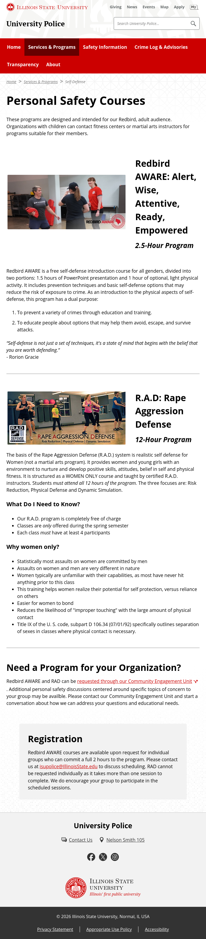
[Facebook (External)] (91, 857)
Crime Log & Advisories (160, 47)
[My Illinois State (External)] (194, 7)
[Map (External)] (164, 7)
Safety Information (105, 47)
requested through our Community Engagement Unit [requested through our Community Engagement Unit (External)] (134, 681)
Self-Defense (75, 81)
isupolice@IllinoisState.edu (69, 766)
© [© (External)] (58, 916)
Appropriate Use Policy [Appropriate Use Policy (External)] (109, 929)
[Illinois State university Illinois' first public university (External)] (103, 887)
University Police (35, 23)
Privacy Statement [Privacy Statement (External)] (55, 929)
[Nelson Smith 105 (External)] (122, 839)
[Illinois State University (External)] (47, 7)
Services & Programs (51, 47)
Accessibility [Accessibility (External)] (157, 929)
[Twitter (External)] (103, 857)
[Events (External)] (149, 7)
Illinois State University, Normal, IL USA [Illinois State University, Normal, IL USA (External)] (111, 916)
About (53, 64)
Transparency (23, 64)
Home (14, 47)
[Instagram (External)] (115, 857)
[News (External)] (132, 7)
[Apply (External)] (179, 7)
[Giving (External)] (116, 7)
